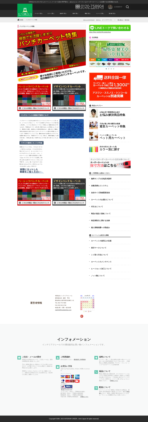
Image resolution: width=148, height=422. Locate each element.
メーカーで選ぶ (39, 13)
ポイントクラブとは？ (89, 20)
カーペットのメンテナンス (101, 262)
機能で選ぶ (88, 13)
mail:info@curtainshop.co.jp (63, 310)
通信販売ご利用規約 (80, 359)
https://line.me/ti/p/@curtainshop (110, 31)
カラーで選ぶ (50, 13)
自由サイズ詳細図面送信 (100, 193)
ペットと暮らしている (113, 136)
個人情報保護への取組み (100, 227)
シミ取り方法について (99, 255)
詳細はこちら (84, 396)
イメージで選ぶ (100, 13)
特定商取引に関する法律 (100, 221)
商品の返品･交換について (101, 214)
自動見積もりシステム (99, 186)
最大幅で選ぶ (112, 13)
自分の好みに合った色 (110, 148)
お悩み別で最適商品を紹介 (112, 113)
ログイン (98, 20)
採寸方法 (127, 20)
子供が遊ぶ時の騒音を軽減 (112, 125)
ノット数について (98, 276)
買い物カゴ (120, 20)
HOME (21, 19)
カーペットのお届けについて (102, 200)
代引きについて (97, 207)
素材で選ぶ (75, 13)
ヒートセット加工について (101, 269)
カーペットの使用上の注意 (101, 241)
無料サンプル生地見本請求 (101, 179)
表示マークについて (98, 248)
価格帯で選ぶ (63, 13)
